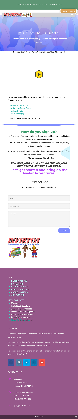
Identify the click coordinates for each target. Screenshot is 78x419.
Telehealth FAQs (16, 111)
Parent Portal (68, 11)
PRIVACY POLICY (19, 286)
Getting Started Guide (19, 105)
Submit (64, 231)
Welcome (15, 303)
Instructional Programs (23, 311)
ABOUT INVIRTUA (19, 292)
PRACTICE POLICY (20, 289)
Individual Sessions (20, 306)
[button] (39, 74)
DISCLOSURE (17, 283)
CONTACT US (17, 295)
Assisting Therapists (21, 308)
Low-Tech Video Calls (22, 317)
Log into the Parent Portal (20, 108)
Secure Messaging (17, 113)
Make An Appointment (22, 320)
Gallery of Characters (22, 314)
